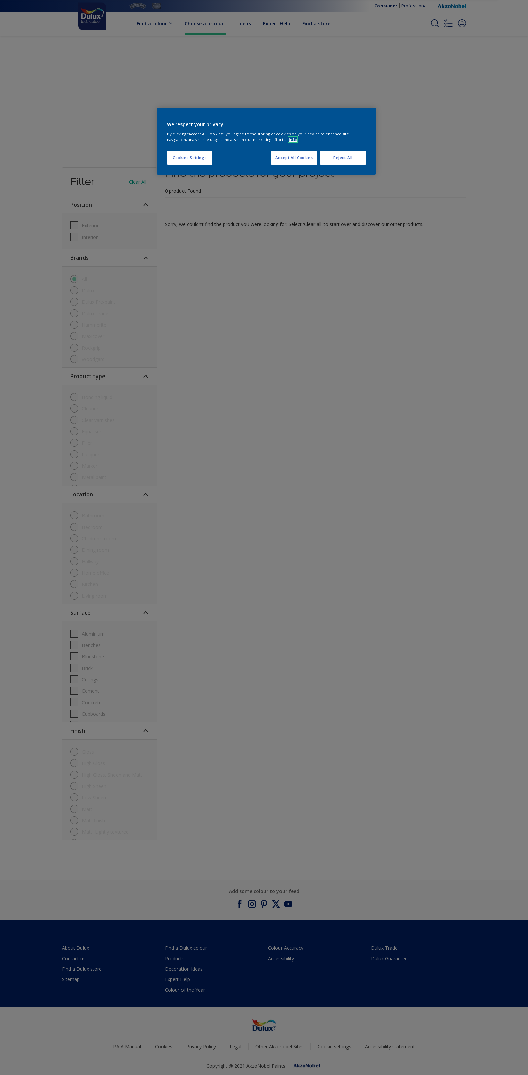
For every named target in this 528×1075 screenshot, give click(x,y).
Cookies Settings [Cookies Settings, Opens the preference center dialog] (190, 157)
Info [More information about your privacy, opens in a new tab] (293, 139)
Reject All (343, 157)
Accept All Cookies (294, 157)
